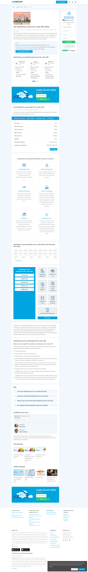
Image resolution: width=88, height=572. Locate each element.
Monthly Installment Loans (34, 520)
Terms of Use (72, 46)
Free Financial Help (54, 532)
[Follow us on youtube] (69, 535)
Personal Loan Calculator (51, 507)
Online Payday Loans (24, 166)
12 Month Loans (39, 475)
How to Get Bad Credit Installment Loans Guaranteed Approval (35, 511)
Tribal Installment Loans (16, 510)
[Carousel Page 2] (35, 81)
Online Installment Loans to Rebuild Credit (17, 477)
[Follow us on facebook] (65, 535)
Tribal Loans (24, 215)
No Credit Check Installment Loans (17, 508)
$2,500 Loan (24, 279)
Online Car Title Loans (24, 188)
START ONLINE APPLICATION (24, 51)
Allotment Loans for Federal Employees (34, 517)
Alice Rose (22, 424)
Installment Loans (19, 6)
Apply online (54, 146)
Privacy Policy (68, 46)
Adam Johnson (23, 430)
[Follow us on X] (67, 535)
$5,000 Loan (24, 286)
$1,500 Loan (24, 272)
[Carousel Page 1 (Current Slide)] (33, 81)
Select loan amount (41, 95)
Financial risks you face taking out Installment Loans (51, 477)
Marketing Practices (55, 540)
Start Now (69, 42)
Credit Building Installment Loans (34, 514)
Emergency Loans (46, 215)
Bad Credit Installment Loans (17, 512)
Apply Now (47, 316)
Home (14, 6)
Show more (18, 257)
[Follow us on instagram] (63, 535)
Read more (74, 569)
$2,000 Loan (24, 276)
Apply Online (61, 2)
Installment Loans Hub (20, 418)
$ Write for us (53, 530)
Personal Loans (39, 115)
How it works (53, 534)
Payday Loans (29, 115)
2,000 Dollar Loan (66, 510)
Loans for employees (46, 188)
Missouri (25, 6)
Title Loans (48, 115)
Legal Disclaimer (54, 536)
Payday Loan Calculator (51, 509)
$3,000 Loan (24, 283)
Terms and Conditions (55, 542)
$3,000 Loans (66, 514)
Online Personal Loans (47, 166)
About (51, 528)
